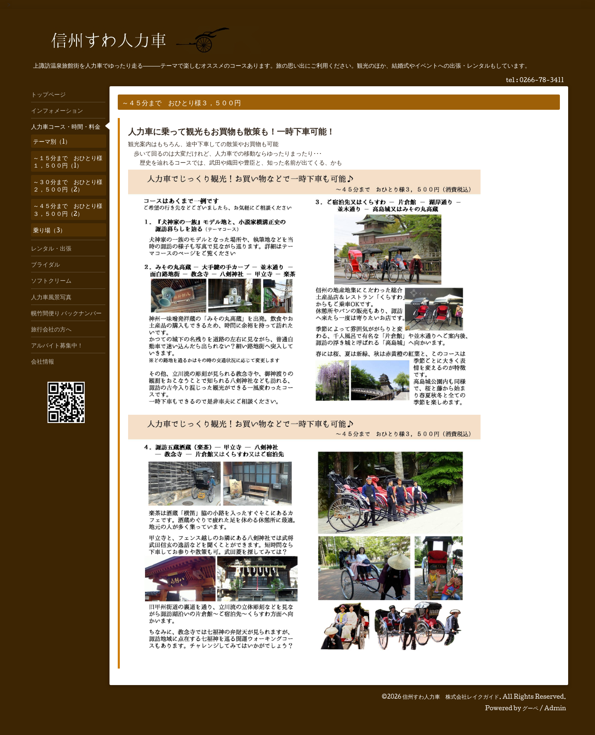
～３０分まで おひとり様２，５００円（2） (67, 185)
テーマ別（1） (52, 141)
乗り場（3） (49, 230)
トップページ (48, 94)
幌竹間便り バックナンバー (66, 313)
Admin (555, 707)
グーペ (530, 707)
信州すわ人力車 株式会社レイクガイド (450, 696)
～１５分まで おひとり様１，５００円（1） (67, 161)
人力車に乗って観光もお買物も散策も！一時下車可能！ (231, 131)
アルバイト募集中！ (57, 345)
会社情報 (42, 361)
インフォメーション (57, 110)
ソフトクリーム (51, 280)
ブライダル (45, 264)
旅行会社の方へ (51, 329)
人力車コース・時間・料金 (65, 126)
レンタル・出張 (51, 248)
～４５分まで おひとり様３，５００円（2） (67, 209)
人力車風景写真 (51, 296)
